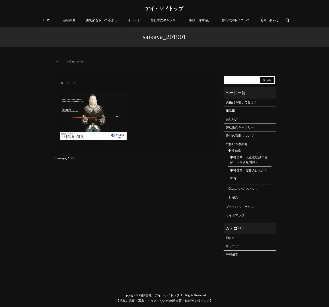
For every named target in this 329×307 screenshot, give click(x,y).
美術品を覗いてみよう (109, 20)
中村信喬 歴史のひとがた (248, 170)
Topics (230, 237)
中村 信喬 (234, 150)
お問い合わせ (250, 20)
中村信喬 (232, 254)
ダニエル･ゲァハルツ (243, 188)
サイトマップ (235, 215)
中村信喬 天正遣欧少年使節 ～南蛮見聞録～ (248, 160)
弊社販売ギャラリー (162, 20)
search (265, 20)
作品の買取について (222, 20)
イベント (136, 20)
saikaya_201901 (66, 158)
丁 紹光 (233, 197)
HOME (67, 20)
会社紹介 (83, 20)
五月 (233, 179)
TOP (55, 61)
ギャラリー (233, 246)
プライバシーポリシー (241, 207)
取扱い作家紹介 (192, 20)
